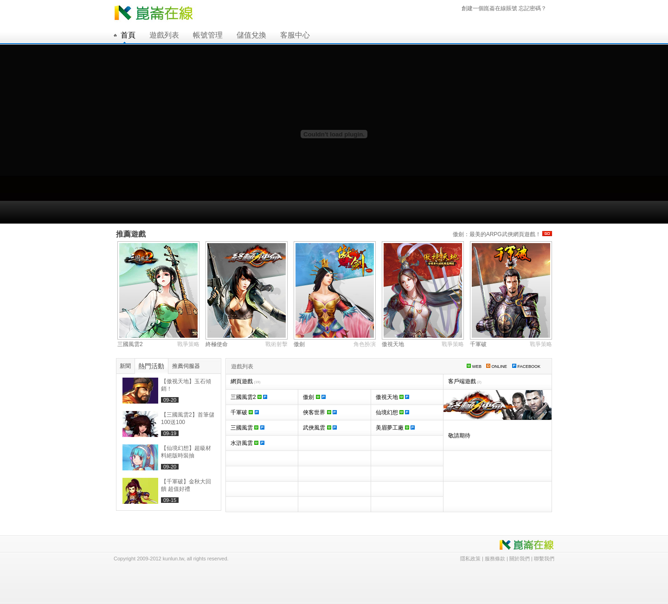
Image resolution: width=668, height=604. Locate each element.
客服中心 (295, 35)
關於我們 (519, 558)
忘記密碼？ (532, 8)
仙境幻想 (393, 412)
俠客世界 (320, 412)
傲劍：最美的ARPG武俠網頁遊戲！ (502, 234)
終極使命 (217, 344)
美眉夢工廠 (395, 427)
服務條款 (495, 558)
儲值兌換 (251, 35)
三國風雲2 (130, 344)
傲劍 (299, 344)
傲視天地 (393, 344)
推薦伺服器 (186, 366)
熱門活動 (151, 366)
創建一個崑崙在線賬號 (489, 8)
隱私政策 (470, 558)
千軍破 (478, 344)
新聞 (125, 366)
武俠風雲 (320, 427)
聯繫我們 (544, 558)
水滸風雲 (247, 443)
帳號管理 (208, 35)
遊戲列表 (164, 35)
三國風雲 (247, 427)
